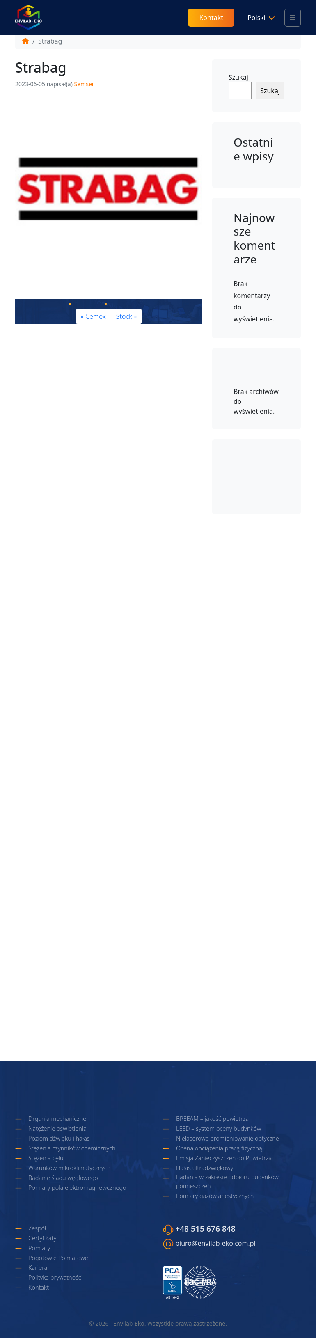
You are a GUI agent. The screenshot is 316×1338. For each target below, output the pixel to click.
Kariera (37, 1268)
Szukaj (238, 77)
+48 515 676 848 (205, 1228)
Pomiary (39, 1248)
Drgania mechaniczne (57, 1119)
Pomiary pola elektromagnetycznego (77, 1187)
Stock (124, 316)
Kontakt (211, 17)
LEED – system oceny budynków (218, 1128)
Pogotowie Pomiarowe (58, 1258)
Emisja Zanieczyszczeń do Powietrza (224, 1158)
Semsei (84, 84)
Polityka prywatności (55, 1277)
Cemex (95, 316)
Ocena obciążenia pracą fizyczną (219, 1148)
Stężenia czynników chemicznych (72, 1148)
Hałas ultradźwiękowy (204, 1168)
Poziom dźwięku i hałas (59, 1138)
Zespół (37, 1228)
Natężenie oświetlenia (57, 1128)
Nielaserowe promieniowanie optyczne (227, 1138)
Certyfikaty (42, 1238)
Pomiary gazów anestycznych (215, 1196)
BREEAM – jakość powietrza (212, 1119)
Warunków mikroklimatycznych (69, 1168)
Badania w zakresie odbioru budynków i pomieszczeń (229, 1181)
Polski (256, 17)
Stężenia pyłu (46, 1158)
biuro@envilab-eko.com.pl (215, 1243)
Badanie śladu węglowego (63, 1178)
